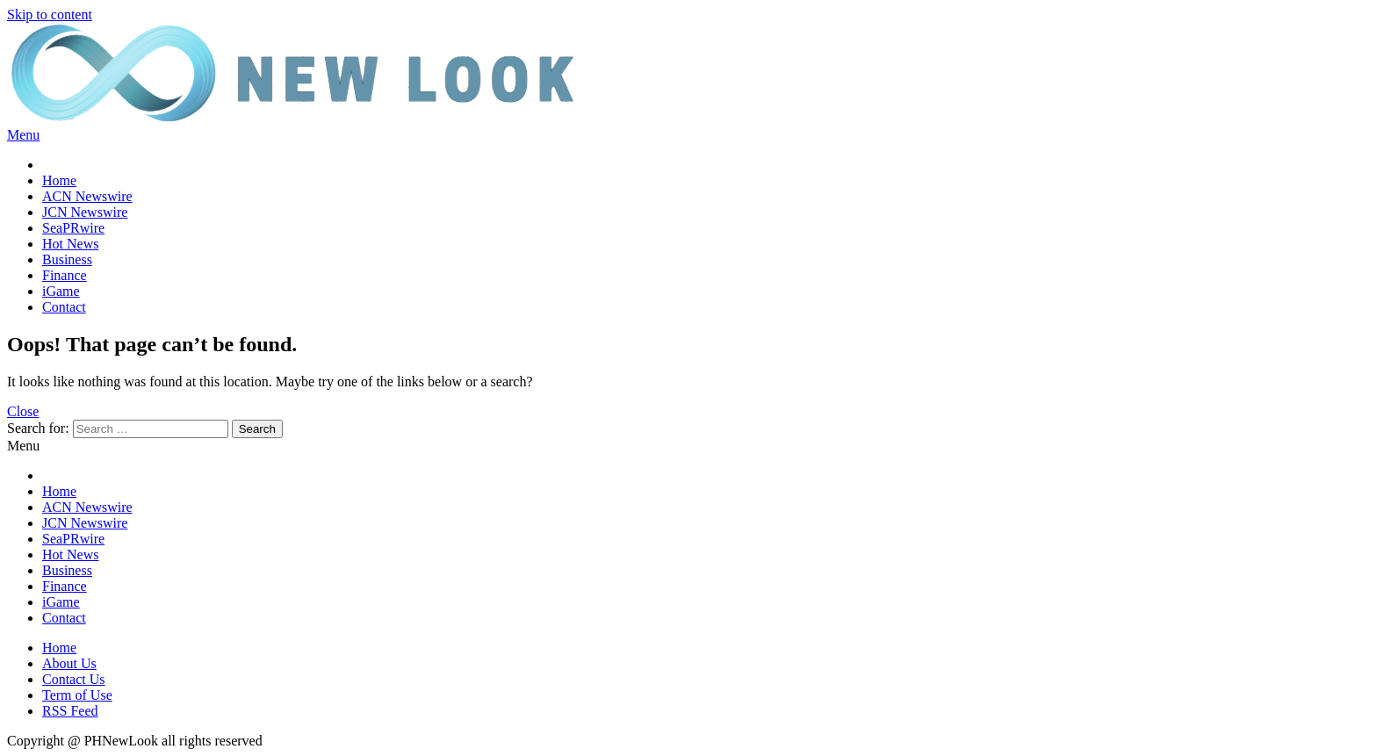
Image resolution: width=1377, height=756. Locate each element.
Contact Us (73, 679)
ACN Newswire (87, 196)
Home (59, 180)
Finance (64, 275)
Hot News (70, 243)
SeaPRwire (73, 227)
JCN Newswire (84, 212)
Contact (64, 306)
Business (67, 259)
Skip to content (49, 14)
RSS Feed (70, 710)
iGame (61, 291)
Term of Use (77, 695)
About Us (69, 663)
